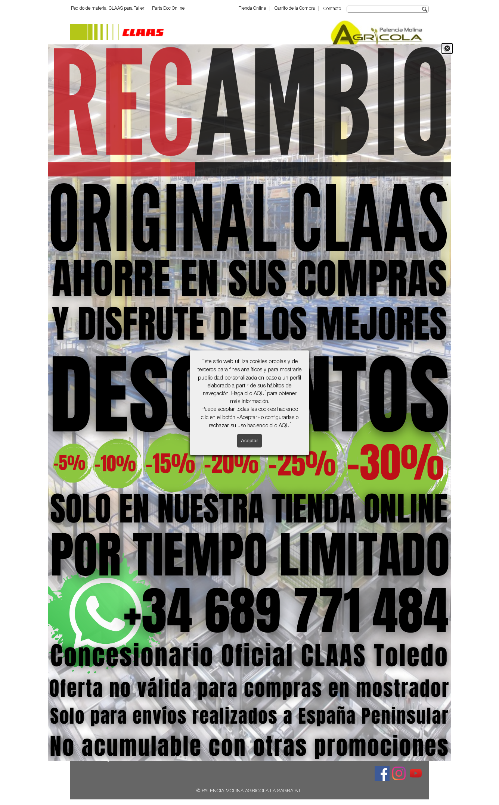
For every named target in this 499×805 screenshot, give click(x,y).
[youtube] (415, 773)
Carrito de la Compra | (297, 8)
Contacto (332, 9)
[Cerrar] (447, 48)
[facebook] (382, 773)
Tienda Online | (254, 8)
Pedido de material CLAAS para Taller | (110, 8)
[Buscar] (388, 9)
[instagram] (398, 773)
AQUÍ (260, 394)
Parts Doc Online (168, 8)
